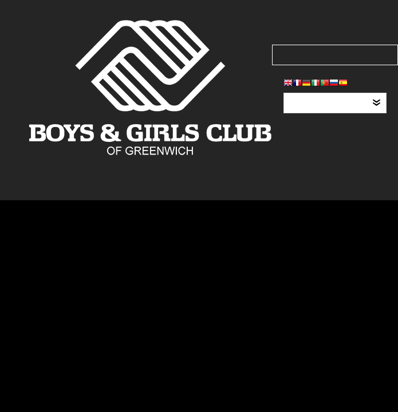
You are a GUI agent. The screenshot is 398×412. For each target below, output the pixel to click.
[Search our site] (335, 55)
